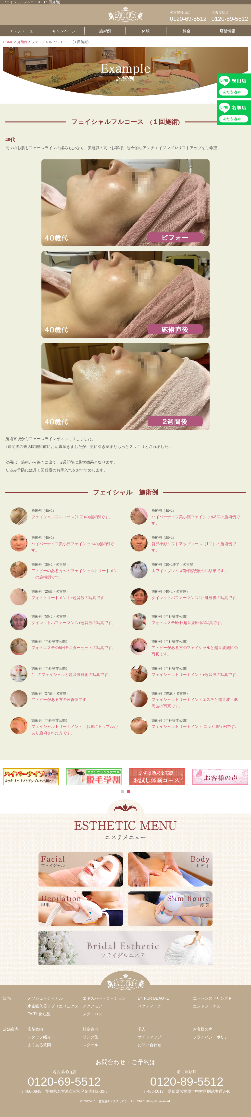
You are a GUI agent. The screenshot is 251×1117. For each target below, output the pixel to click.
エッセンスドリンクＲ (212, 998)
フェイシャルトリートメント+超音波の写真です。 (195, 675)
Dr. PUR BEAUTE (153, 998)
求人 (142, 1029)
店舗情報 (227, 31)
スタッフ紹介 (39, 1037)
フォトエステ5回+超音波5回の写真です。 (188, 623)
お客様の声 (203, 1029)
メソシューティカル (45, 998)
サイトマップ (149, 1037)
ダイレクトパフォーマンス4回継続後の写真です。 (195, 598)
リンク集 (90, 1037)
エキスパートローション (104, 998)
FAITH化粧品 (38, 1014)
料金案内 (90, 1029)
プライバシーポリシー (212, 1037)
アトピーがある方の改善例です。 (60, 699)
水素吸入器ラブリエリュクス (52, 1006)
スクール (90, 1045)
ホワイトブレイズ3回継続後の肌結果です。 (189, 571)
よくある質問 (39, 1045)
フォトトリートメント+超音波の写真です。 (69, 598)
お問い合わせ (149, 1045)
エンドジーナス (206, 1006)
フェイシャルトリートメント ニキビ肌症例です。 (195, 726)
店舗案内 (35, 1029)
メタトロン (92, 1014)
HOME (8, 42)
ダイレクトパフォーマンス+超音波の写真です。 (73, 623)
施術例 (105, 31)
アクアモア (92, 1006)
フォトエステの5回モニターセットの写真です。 (73, 648)
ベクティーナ (149, 1006)
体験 (146, 31)
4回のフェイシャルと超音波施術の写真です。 (71, 675)
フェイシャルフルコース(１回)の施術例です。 (72, 517)
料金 (186, 31)
